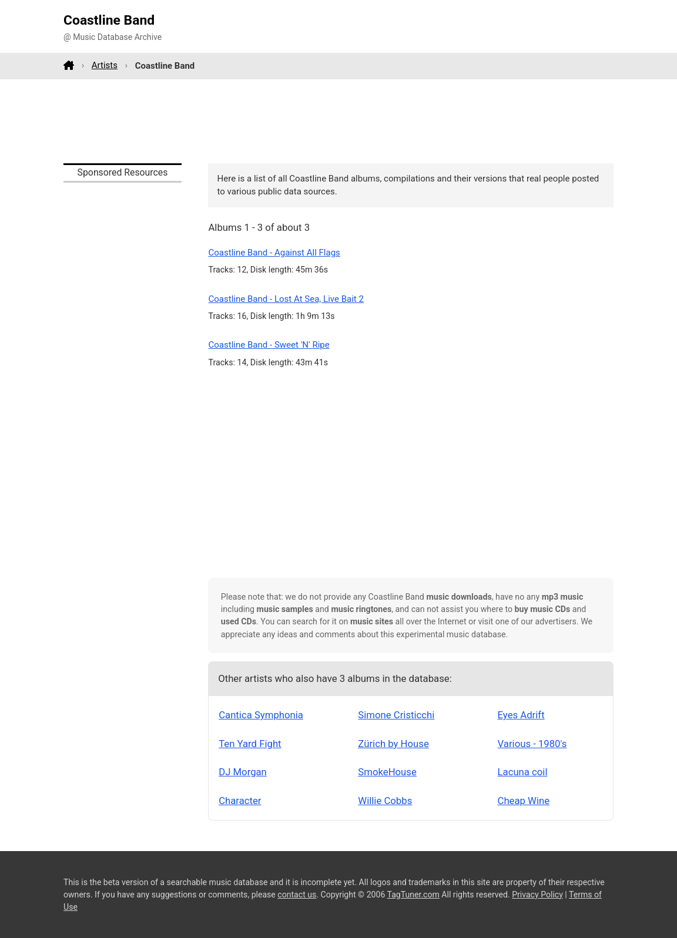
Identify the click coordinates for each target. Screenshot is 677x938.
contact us (296, 894)
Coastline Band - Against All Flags (274, 252)
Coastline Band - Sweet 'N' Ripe (268, 344)
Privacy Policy (537, 894)
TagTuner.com (413, 894)
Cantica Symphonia (261, 715)
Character (240, 800)
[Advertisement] (338, 121)
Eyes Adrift (521, 715)
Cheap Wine (524, 800)
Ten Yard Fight (250, 743)
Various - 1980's (532, 743)
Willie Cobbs (385, 800)
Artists (105, 65)
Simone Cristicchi (396, 715)
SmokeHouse (387, 772)
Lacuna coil (523, 772)
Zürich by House (393, 743)
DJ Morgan (243, 772)
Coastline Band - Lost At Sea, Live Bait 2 (286, 299)
